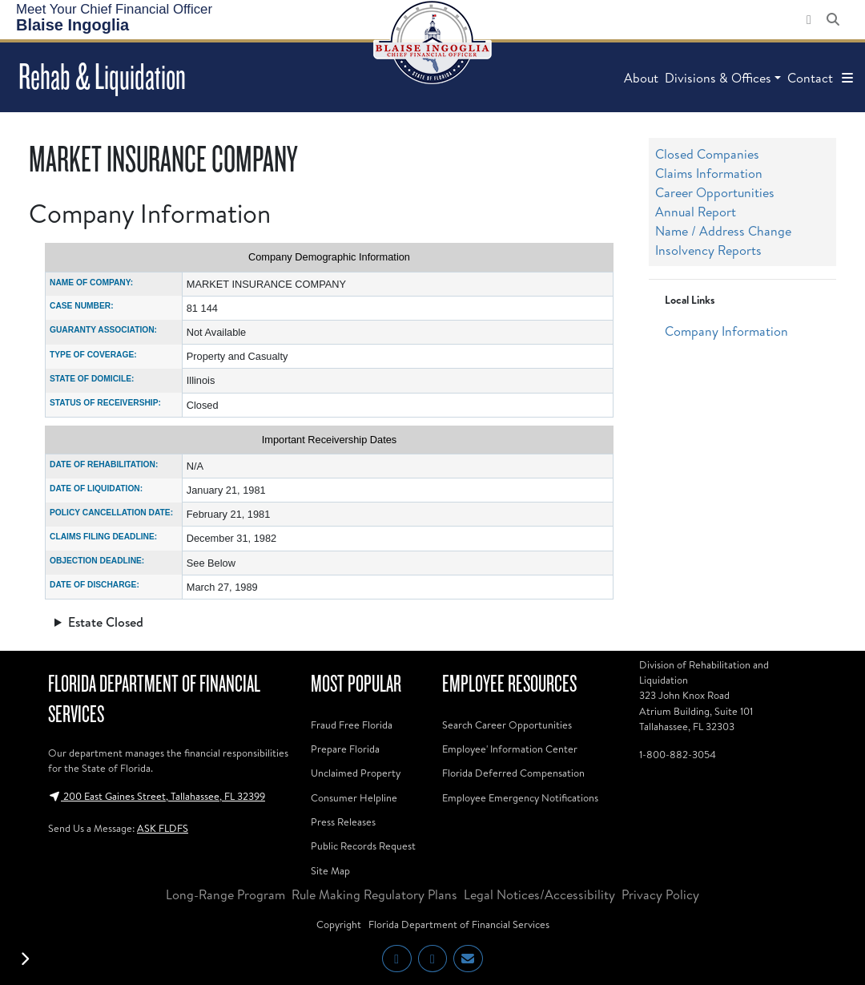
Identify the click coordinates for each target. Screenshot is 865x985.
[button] (847, 77)
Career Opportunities (714, 192)
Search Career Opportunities (507, 724)
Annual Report (695, 211)
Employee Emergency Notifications (520, 797)
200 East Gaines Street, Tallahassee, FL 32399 (156, 796)
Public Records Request (363, 845)
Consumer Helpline (354, 797)
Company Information (726, 331)
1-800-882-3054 (677, 754)
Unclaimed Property (355, 772)
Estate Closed (105, 622)
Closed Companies (707, 154)
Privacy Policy (660, 894)
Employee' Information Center (509, 748)
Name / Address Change (723, 231)
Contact (810, 78)
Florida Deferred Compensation (513, 772)
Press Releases (343, 821)
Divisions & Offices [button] (718, 78)
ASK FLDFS (162, 828)
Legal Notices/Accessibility (539, 894)
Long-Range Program (225, 894)
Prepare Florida (345, 748)
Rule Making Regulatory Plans (374, 894)
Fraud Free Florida (351, 724)
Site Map (330, 870)
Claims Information (708, 173)
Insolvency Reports (708, 250)
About (641, 78)
